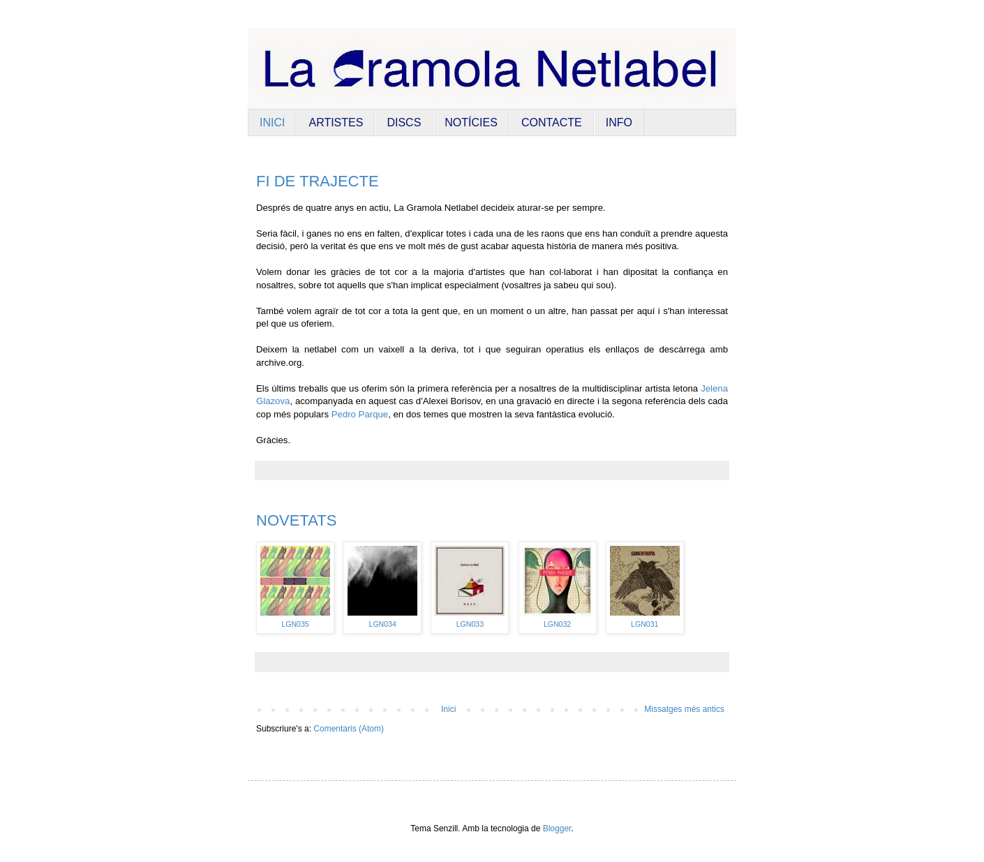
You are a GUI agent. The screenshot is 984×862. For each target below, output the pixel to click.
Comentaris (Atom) (348, 729)
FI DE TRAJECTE (317, 181)
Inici (448, 709)
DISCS (404, 122)
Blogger (557, 828)
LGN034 (382, 624)
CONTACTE (551, 122)
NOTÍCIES (471, 122)
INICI (272, 122)
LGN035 (294, 624)
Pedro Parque (359, 414)
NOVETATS (296, 520)
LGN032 (557, 624)
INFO (619, 122)
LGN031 (644, 624)
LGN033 (470, 624)
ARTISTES (335, 122)
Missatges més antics (684, 709)
